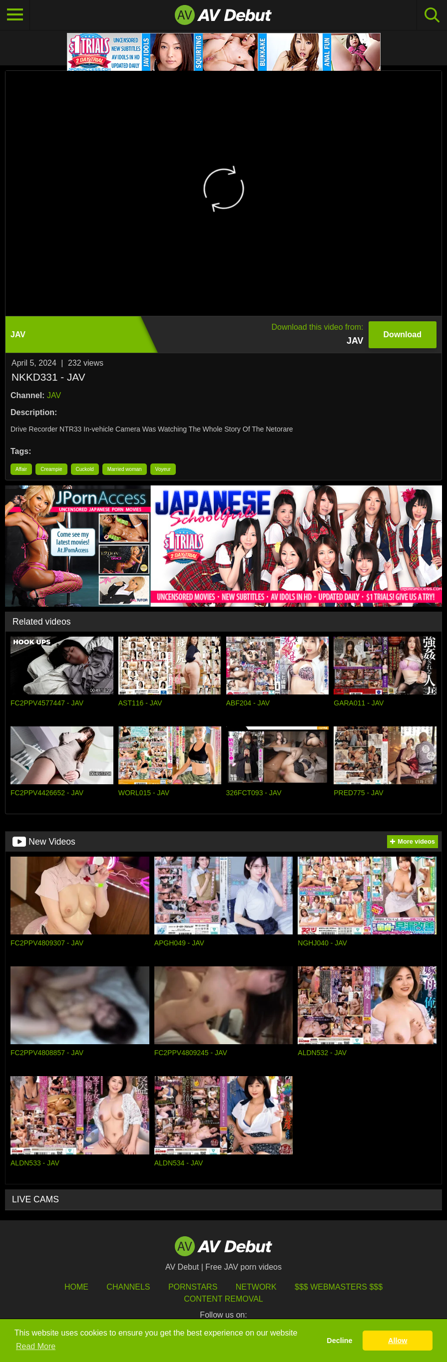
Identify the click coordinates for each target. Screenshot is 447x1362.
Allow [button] (397, 1341)
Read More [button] (35, 1346)
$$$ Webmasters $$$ (339, 1287)
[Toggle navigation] (15, 15)
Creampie (51, 469)
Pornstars (192, 1287)
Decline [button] (339, 1341)
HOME (76, 1287)
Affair (21, 469)
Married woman (124, 469)
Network (256, 1287)
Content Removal (223, 1299)
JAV (54, 395)
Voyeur (163, 469)
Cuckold (85, 469)
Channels (128, 1287)
